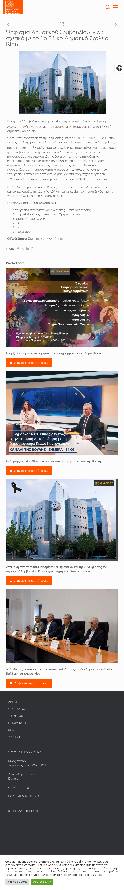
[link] (119, 68)
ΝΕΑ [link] (11, 730)
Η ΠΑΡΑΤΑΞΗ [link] (17, 723)
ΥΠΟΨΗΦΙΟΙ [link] (16, 716)
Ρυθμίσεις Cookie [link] (17, 881)
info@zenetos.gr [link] (19, 787)
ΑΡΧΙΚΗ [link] (13, 702)
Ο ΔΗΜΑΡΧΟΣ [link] (18, 709)
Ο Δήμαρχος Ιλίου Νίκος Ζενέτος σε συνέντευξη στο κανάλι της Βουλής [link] (54, 461)
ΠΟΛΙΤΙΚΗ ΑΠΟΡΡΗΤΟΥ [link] (23, 796)
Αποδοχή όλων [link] (42, 881)
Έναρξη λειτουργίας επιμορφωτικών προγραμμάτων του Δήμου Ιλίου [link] (54, 353)
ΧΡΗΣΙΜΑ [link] (14, 737)
